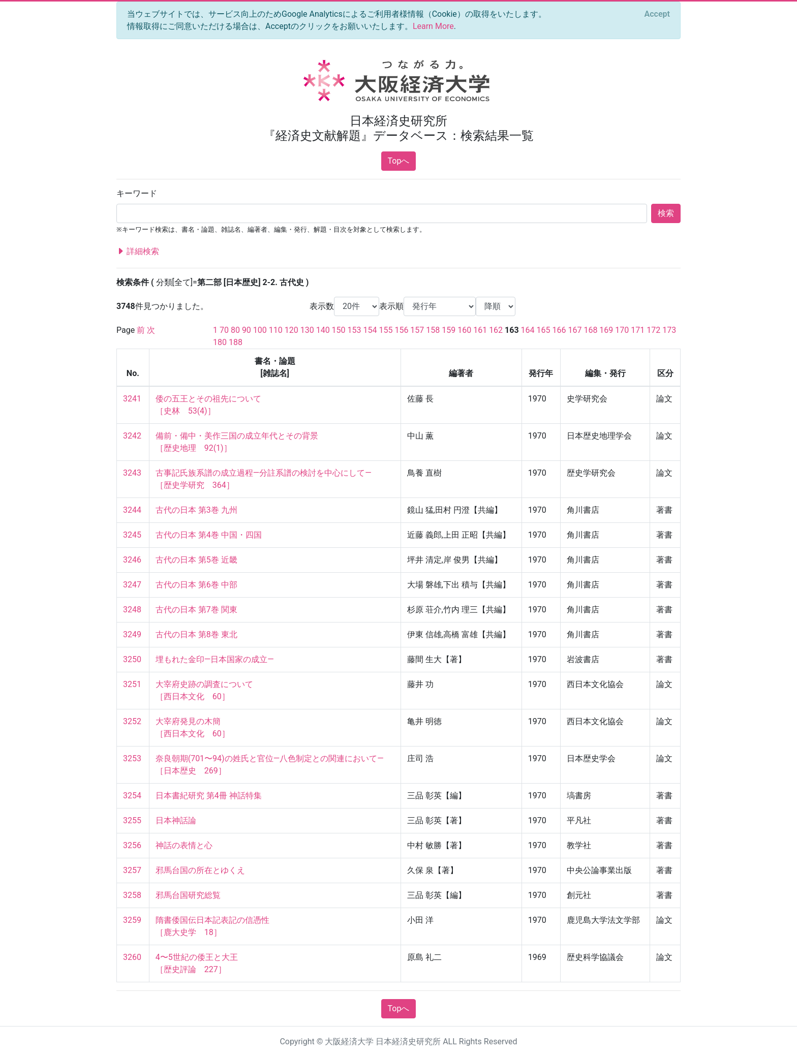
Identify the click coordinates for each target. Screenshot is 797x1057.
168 (590, 330)
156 (401, 330)
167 (574, 330)
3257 (132, 870)
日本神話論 (176, 820)
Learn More (433, 26)
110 (276, 330)
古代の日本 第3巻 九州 (196, 510)
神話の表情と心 (184, 845)
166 (559, 330)
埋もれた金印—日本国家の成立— (215, 659)
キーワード (136, 193)
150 (339, 330)
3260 (132, 957)
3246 (132, 560)
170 (622, 330)
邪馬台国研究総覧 (188, 895)
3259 (132, 920)
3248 (132, 609)
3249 (132, 634)
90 (246, 330)
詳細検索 (137, 251)
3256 (132, 845)
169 (606, 330)
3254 (132, 795)
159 (448, 330)
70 (224, 330)
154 (370, 330)
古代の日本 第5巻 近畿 (196, 560)
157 (417, 330)
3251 (132, 684)
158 (433, 330)
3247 (132, 584)
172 (653, 330)
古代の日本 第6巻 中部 (196, 584)
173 (669, 330)
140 (323, 330)
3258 (132, 895)
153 (354, 330)
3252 (132, 721)
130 (307, 330)
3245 (132, 535)
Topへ (399, 161)
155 (385, 330)
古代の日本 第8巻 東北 (196, 634)
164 (528, 330)
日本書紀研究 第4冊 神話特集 (209, 795)
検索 (666, 213)
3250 (132, 659)
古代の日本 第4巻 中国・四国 (209, 535)
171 (638, 330)
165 (543, 330)
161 (480, 330)
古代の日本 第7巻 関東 (196, 609)
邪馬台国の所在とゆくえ (200, 870)
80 (235, 330)
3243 (132, 473)
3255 (132, 820)
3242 (132, 436)
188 (235, 342)
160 (464, 330)
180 (220, 342)
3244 (132, 510)
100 (260, 330)
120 (291, 330)
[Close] (657, 14)
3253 (132, 758)
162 (496, 330)
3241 (132, 398)
